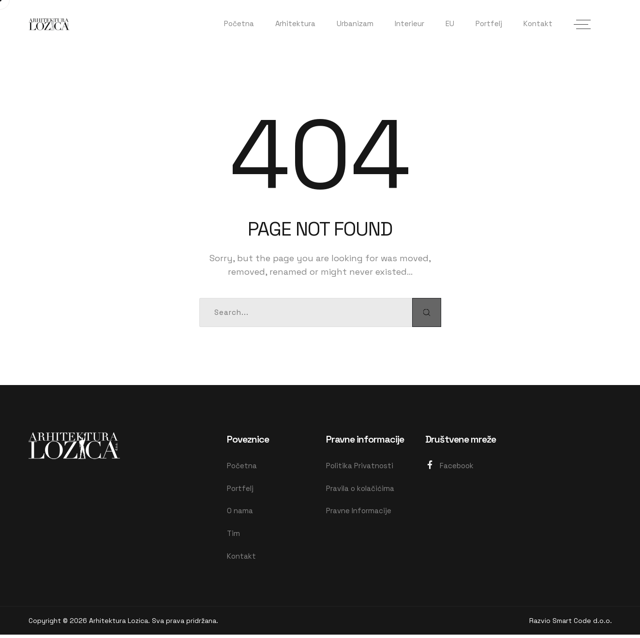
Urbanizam (355, 23)
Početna (239, 23)
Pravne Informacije (358, 512)
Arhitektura (295, 23)
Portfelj (489, 23)
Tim (233, 535)
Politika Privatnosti (359, 466)
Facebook (449, 465)
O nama (240, 512)
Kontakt (537, 23)
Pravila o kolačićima (360, 489)
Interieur (409, 23)
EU (450, 23)
